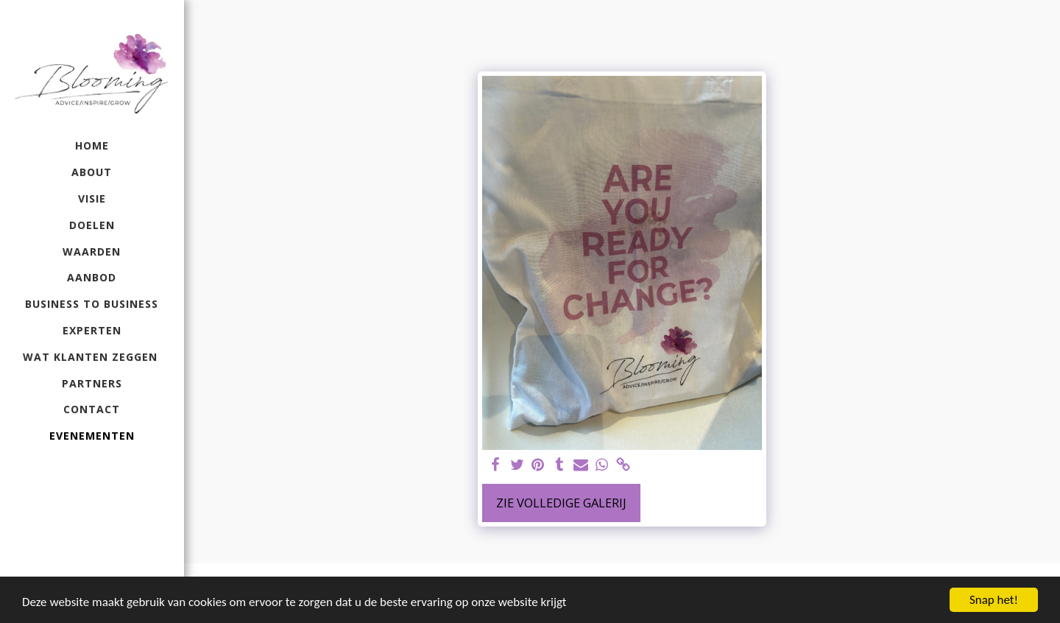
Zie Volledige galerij (561, 502)
